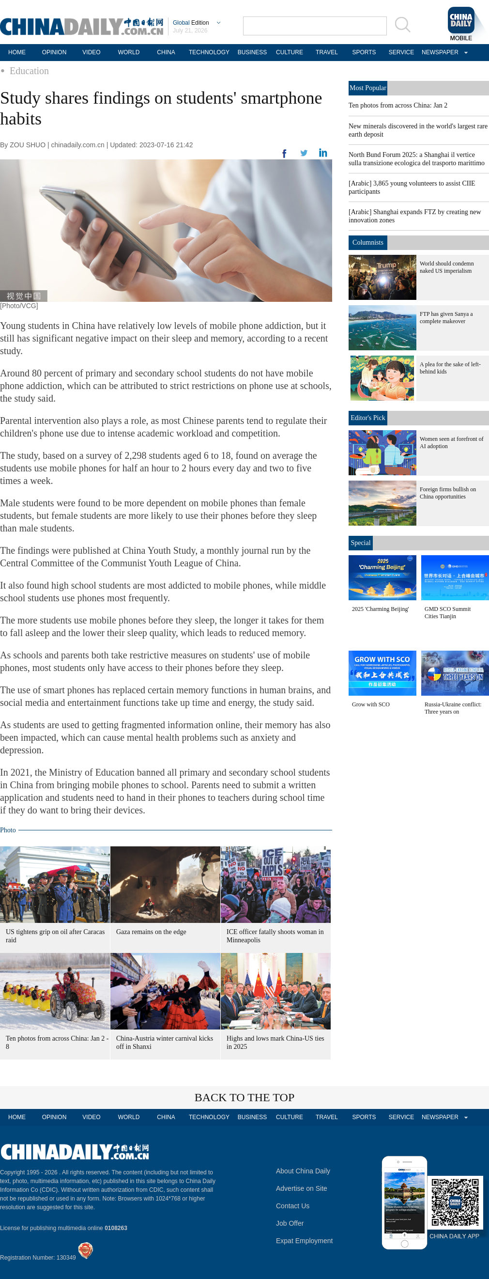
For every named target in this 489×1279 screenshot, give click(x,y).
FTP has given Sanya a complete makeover (446, 318)
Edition (191, 22)
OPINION (54, 52)
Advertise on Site (301, 1188)
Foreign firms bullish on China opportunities (448, 493)
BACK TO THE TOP (245, 1097)
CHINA (166, 52)
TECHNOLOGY (209, 52)
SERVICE (401, 52)
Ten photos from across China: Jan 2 (398, 105)
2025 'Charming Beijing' (380, 609)
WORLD (129, 52)
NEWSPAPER (439, 52)
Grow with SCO (371, 704)
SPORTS (364, 52)
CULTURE (289, 52)
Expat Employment (304, 1241)
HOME (17, 52)
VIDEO (91, 52)
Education (29, 70)
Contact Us (292, 1206)
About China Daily (303, 1171)
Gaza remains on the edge (151, 932)
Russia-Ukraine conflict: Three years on (453, 708)
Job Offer (290, 1223)
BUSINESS (252, 52)
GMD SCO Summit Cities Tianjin (448, 613)
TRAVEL (327, 52)
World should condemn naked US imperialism (447, 267)
